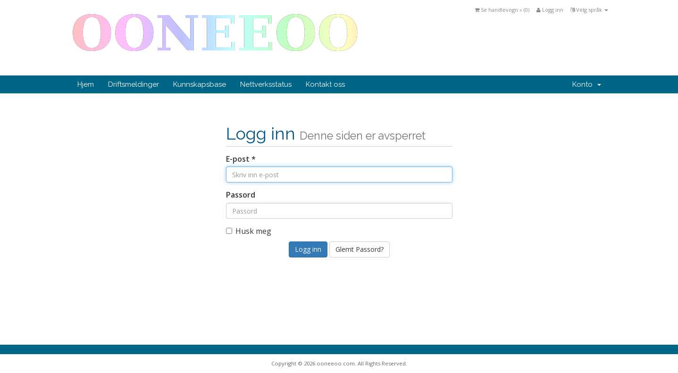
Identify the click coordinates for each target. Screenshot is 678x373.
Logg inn (549, 9)
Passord (240, 195)
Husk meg (248, 231)
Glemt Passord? (359, 249)
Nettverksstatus (266, 84)
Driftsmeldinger (133, 84)
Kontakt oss (325, 84)
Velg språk (589, 9)
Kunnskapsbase (199, 84)
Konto (586, 84)
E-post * (241, 159)
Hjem (85, 84)
